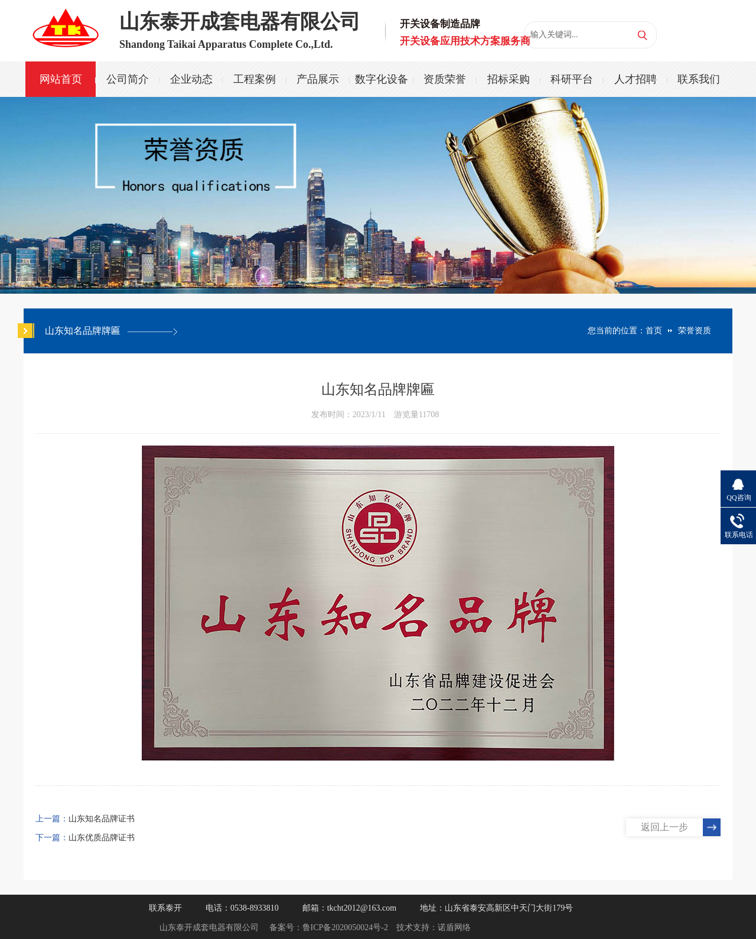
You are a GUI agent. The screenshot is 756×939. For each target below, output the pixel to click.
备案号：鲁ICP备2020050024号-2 (328, 927)
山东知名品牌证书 (102, 818)
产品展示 (317, 79)
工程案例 (254, 79)
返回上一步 (664, 827)
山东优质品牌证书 (102, 837)
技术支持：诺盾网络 (433, 927)
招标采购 (508, 79)
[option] (378, 195)
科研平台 (571, 79)
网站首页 (61, 79)
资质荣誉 (444, 79)
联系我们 (698, 79)
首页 (654, 330)
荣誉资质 (694, 330)
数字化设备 (381, 79)
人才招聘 (635, 79)
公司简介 (127, 79)
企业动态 (191, 79)
